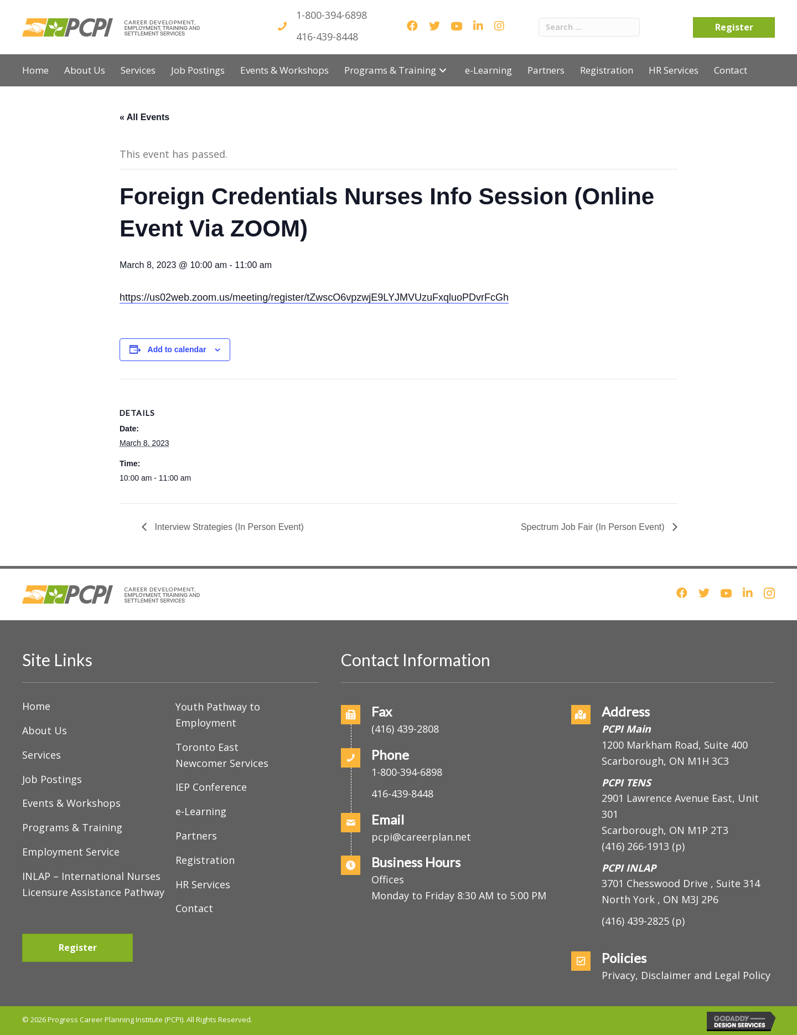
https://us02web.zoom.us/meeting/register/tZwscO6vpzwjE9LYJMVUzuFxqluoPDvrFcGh (314, 297)
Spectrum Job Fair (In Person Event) (594, 527)
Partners (196, 835)
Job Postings (52, 779)
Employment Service (71, 851)
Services (41, 754)
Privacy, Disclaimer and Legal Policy (686, 975)
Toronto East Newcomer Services (221, 755)
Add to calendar (177, 349)
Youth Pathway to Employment (217, 714)
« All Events (144, 117)
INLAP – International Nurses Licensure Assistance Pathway (93, 884)
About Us (44, 730)
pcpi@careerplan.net (421, 836)
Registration (205, 860)
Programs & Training (72, 827)
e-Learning (200, 811)
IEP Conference (211, 787)
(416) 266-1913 (635, 846)
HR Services (202, 884)
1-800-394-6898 (331, 15)
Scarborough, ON (665, 830)
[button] (442, 70)
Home (36, 706)
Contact (194, 908)
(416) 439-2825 (635, 921)
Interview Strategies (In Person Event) (228, 527)
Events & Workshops (71, 803)
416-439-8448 (327, 36)
